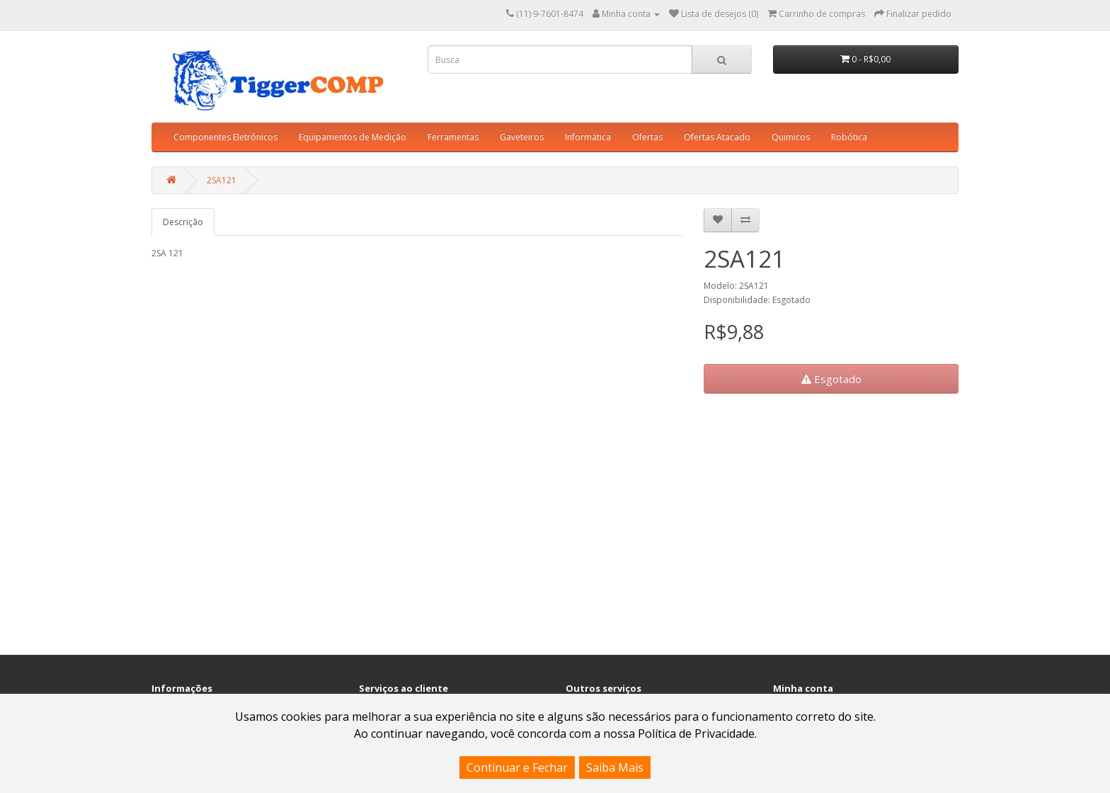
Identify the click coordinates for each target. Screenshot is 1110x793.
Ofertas (647, 137)
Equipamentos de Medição (352, 137)
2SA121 (221, 180)
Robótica (849, 137)
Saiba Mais (614, 767)
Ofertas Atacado (717, 137)
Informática (588, 137)
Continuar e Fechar (517, 767)
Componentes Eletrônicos (225, 137)
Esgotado (831, 379)
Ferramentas (453, 137)
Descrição (183, 222)
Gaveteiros (522, 137)
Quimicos (791, 137)
